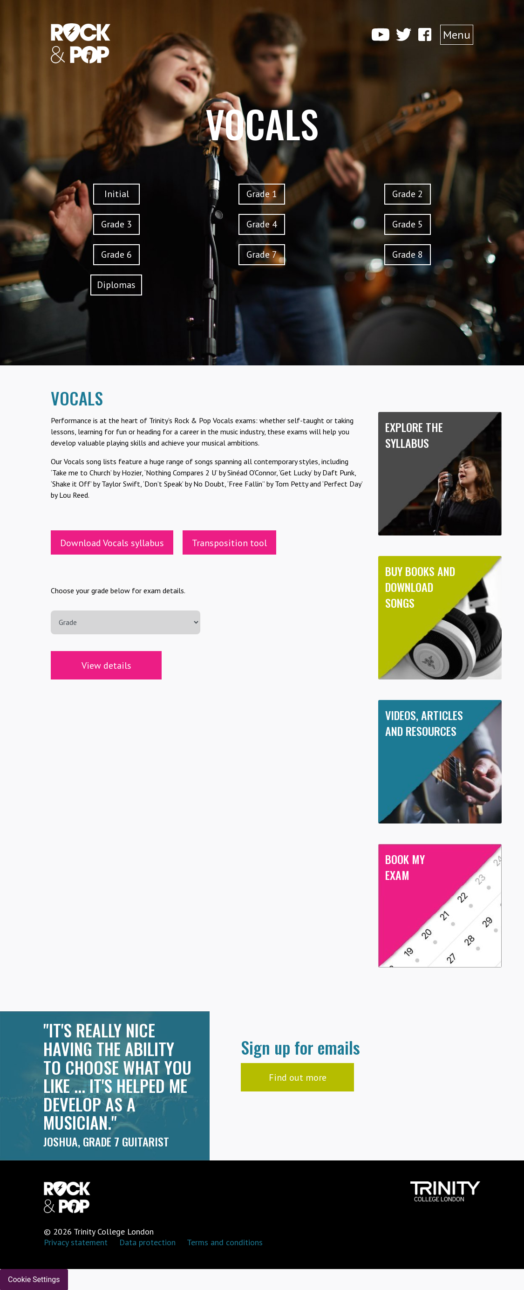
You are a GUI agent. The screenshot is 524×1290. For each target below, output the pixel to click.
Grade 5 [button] (407, 224)
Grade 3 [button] (116, 224)
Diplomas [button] (116, 285)
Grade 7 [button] (261, 254)
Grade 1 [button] (261, 194)
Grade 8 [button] (407, 254)
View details (106, 665)
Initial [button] (116, 194)
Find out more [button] (298, 1077)
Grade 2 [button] (407, 194)
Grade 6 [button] (116, 254)
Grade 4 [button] (261, 224)
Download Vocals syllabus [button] (112, 543)
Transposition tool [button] (229, 543)
